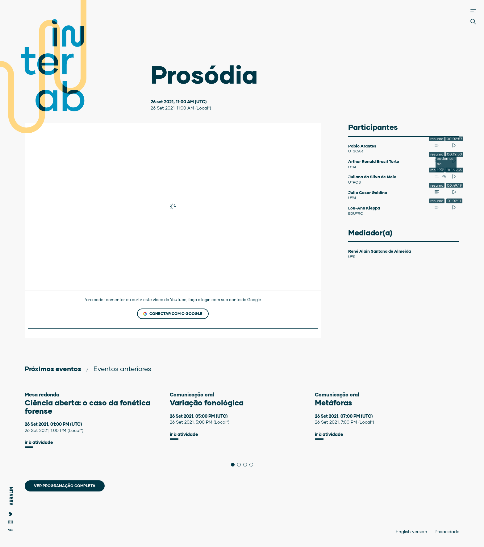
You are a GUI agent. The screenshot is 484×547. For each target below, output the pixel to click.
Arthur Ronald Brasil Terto (373, 161)
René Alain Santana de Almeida (379, 251)
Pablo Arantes (362, 145)
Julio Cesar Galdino (367, 192)
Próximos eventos (53, 368)
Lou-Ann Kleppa (364, 207)
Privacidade (447, 531)
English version (411, 531)
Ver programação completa (64, 485)
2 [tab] (240, 464)
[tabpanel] (97, 420)
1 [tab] (234, 464)
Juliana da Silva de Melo (372, 176)
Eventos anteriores (122, 368)
